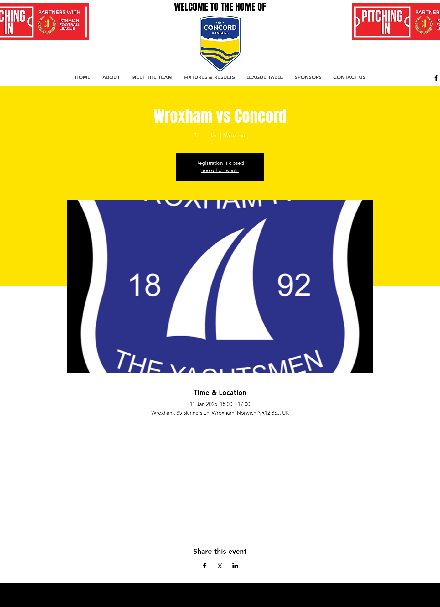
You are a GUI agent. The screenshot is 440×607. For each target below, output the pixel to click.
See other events (220, 170)
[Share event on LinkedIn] (235, 565)
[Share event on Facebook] (205, 565)
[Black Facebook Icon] (436, 78)
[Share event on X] (220, 565)
